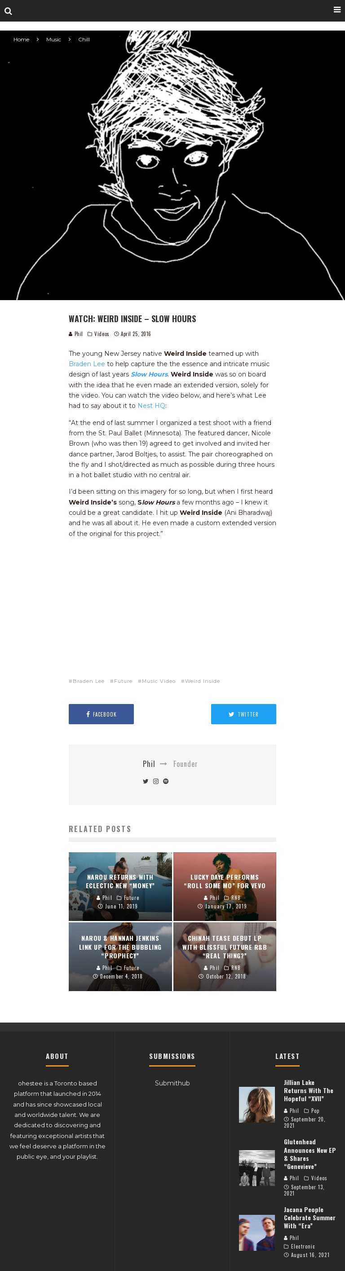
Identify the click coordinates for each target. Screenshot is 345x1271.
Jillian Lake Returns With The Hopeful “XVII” (308, 1090)
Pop (315, 1110)
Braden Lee (87, 364)
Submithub (172, 1083)
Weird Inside (202, 681)
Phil (76, 333)
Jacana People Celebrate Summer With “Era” (310, 1217)
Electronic (303, 1246)
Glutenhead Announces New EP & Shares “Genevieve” (310, 1154)
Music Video (159, 681)
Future (123, 681)
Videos (101, 334)
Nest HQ (151, 406)
